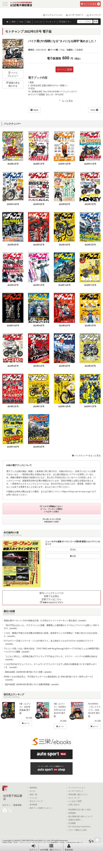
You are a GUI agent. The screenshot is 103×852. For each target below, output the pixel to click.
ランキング (50, 21)
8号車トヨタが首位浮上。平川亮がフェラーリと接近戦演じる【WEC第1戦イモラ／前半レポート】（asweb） (48, 678)
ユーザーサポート (73, 15)
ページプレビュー (12, 74)
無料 (14, 21)
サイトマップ (92, 15)
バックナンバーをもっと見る (86, 455)
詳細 (73, 556)
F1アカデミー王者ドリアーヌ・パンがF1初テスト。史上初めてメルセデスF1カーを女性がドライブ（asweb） (48, 642)
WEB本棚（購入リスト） (78, 794)
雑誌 (29, 21)
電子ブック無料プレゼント (41, 808)
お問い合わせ (74, 804)
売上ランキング (36, 801)
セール (32, 791)
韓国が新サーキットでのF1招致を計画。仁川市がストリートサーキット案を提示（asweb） (45, 620)
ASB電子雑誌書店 (12, 797)
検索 (96, 21)
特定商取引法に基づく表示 (79, 809)
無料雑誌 (33, 787)
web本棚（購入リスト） (51, 847)
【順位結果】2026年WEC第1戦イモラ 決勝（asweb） (28, 671)
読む (73, 549)
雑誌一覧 (33, 794)
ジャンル (38, 21)
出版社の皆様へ (74, 819)
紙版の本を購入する (13, 84)
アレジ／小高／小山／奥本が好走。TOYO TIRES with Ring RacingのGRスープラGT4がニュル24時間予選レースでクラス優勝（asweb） (52, 650)
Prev (93, 109)
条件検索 (33, 804)
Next (35, 109)
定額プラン (65, 21)
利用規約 (72, 813)
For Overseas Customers (79, 826)
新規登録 (69, 847)
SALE (21, 21)
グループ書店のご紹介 (77, 830)
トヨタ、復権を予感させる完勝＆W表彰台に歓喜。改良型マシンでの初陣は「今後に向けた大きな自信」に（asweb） (51, 634)
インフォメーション (51, 15)
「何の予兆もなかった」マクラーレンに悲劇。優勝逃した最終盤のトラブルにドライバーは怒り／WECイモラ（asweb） (51, 627)
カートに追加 (64, 69)
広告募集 (72, 823)
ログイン (33, 847)
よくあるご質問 (74, 801)
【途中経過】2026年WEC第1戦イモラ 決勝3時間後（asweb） (32, 684)
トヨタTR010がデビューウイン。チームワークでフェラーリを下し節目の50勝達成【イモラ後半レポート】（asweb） (50, 666)
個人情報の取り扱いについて (80, 816)
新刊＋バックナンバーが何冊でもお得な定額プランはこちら (51, 597)
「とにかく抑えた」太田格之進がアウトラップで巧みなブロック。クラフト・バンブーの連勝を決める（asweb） (50, 658)
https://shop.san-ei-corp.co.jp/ (76, 491)
